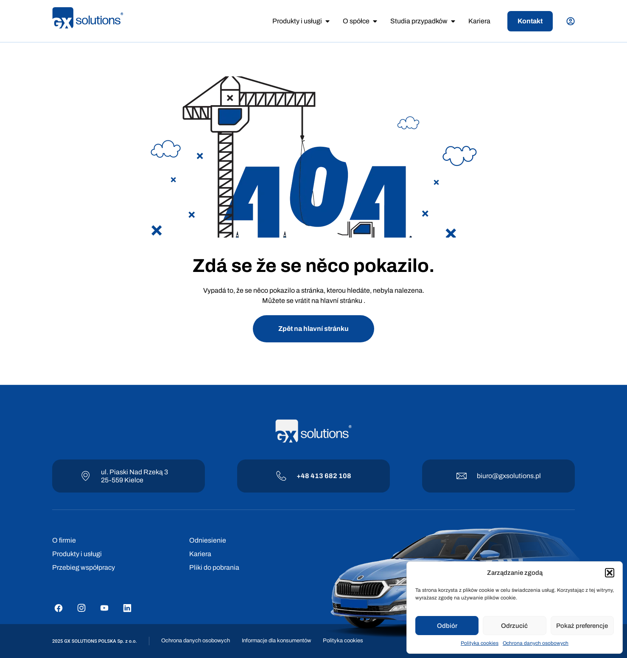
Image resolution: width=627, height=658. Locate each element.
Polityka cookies (479, 643)
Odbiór (447, 625)
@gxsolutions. (513, 475)
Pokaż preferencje (582, 625)
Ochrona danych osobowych (535, 643)
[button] (609, 572)
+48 (304, 475)
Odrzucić (514, 625)
